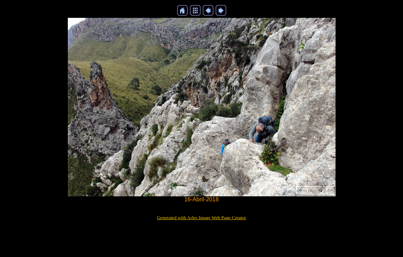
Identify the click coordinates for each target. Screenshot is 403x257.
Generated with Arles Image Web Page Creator (201, 217)
